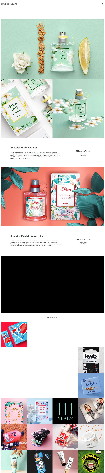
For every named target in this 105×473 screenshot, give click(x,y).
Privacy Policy (5, 469)
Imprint (13, 469)
